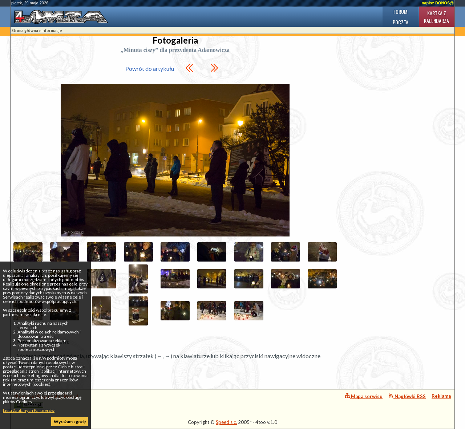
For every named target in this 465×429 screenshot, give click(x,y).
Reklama (441, 396)
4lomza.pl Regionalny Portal (46, 400)
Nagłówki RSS (407, 396)
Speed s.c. (226, 422)
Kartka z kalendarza (436, 16)
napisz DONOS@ (438, 3)
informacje (51, 30)
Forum (400, 11)
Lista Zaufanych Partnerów (28, 410)
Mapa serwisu (364, 396)
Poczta (400, 22)
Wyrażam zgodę (70, 421)
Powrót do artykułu (149, 68)
